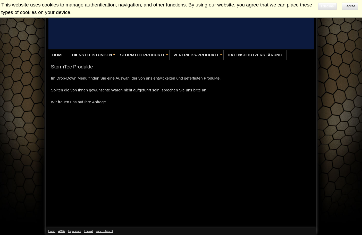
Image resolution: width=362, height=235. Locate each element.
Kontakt (88, 231)
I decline (327, 6)
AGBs (61, 231)
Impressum (74, 231)
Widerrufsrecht (104, 231)
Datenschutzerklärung (255, 55)
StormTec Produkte (142, 55)
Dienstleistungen (92, 55)
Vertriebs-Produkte (196, 55)
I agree (350, 6)
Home (58, 55)
